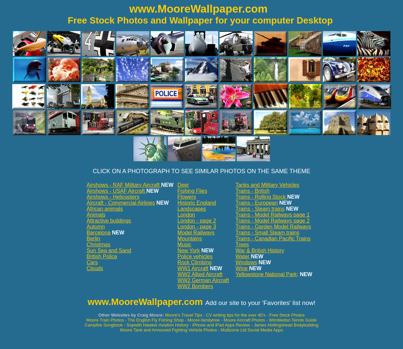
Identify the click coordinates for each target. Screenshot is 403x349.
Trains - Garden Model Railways (273, 226)
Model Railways (196, 232)
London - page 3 (196, 226)
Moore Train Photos (105, 320)
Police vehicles (195, 256)
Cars (92, 262)
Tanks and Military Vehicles (267, 185)
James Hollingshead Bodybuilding (286, 325)
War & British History (259, 250)
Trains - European (256, 203)
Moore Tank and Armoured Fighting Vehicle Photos (168, 329)
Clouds (95, 268)
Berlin (93, 238)
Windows (246, 262)
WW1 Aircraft (192, 268)
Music (184, 244)
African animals (105, 209)
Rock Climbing (194, 262)
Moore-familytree (203, 320)
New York (188, 250)
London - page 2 (196, 221)
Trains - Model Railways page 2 (272, 221)
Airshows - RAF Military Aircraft (124, 185)
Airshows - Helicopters (113, 197)
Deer (183, 185)
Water (243, 256)
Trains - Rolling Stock (261, 197)
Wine (242, 268)
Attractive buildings (109, 221)
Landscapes (191, 209)
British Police (102, 256)
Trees (242, 244)
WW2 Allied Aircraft (200, 274)
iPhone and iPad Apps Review (221, 325)
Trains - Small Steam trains (267, 232)
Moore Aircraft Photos (244, 320)
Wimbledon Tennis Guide (293, 320)
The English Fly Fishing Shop (156, 320)
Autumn (96, 226)
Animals (96, 215)
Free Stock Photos (287, 315)
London (186, 215)
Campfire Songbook (104, 325)
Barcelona (99, 232)
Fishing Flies (192, 191)
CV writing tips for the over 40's (236, 315)
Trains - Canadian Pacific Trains (272, 238)
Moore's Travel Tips (183, 315)
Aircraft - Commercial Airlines (121, 203)
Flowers (186, 197)
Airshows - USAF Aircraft (116, 191)
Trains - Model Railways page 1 (272, 215)
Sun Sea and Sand (109, 250)
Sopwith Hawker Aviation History (157, 325)
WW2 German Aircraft (203, 280)
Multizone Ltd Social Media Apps (252, 329)
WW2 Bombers (195, 286)
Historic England (196, 203)
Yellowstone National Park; (266, 274)
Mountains (189, 238)
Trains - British (252, 191)
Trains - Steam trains (259, 209)
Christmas (99, 244)
